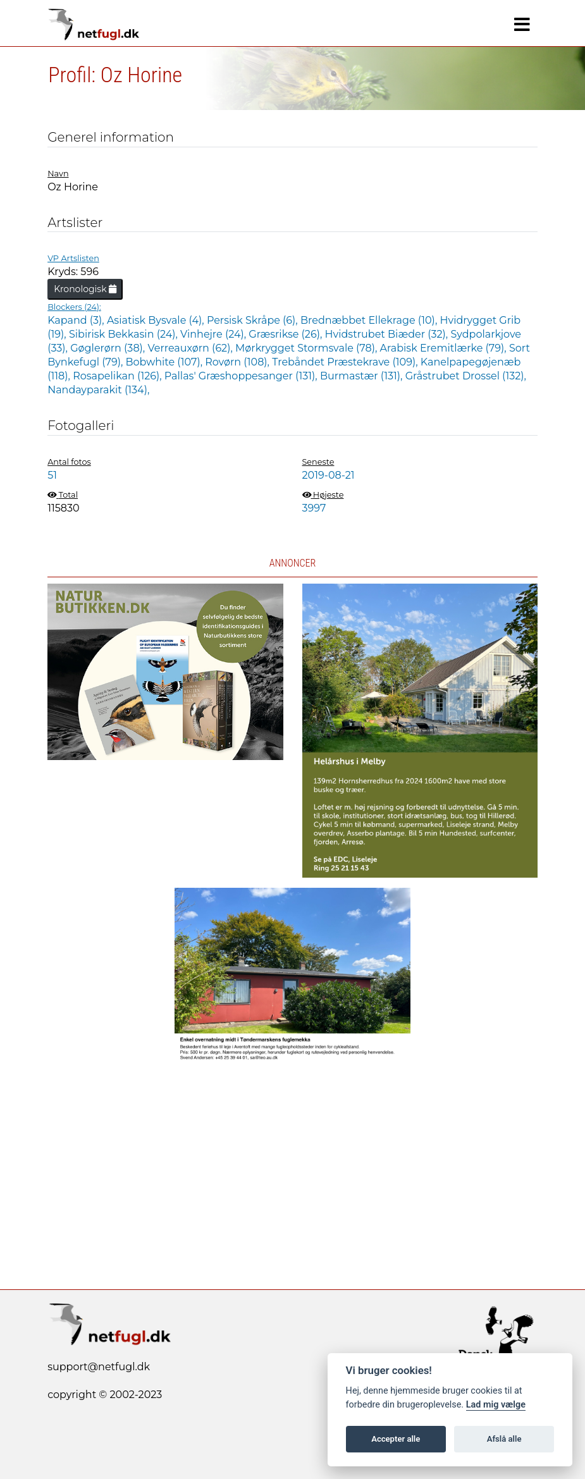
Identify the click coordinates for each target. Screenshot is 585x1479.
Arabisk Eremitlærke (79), (444, 348)
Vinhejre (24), (214, 334)
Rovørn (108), (238, 362)
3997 (314, 508)
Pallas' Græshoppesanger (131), (242, 376)
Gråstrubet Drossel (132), (465, 376)
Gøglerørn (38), (108, 348)
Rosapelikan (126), (118, 376)
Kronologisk (85, 289)
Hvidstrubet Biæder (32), (388, 334)
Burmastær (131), (362, 376)
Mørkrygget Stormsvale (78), (307, 348)
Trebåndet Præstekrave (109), (346, 362)
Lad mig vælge (496, 1404)
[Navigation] (522, 25)
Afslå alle (504, 1439)
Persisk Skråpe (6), (253, 320)
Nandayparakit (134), (98, 390)
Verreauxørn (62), (191, 348)
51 (52, 475)
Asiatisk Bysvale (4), (157, 320)
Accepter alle (395, 1439)
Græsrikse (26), (286, 334)
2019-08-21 (328, 475)
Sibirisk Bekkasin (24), (124, 334)
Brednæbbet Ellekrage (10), (370, 320)
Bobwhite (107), (165, 362)
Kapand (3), (77, 320)
